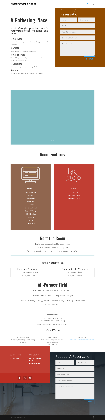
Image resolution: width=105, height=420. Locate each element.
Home (89, 4)
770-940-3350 (13, 358)
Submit (89, 58)
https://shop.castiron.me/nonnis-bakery (82, 340)
